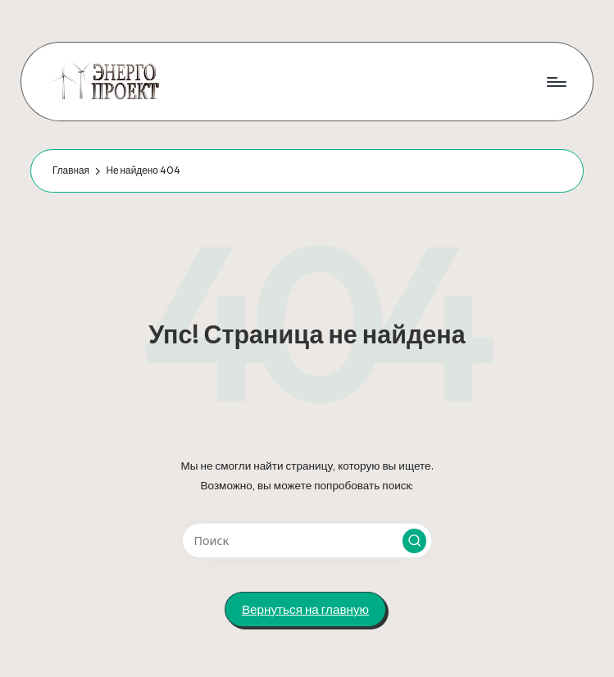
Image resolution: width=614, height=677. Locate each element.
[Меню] (555, 81)
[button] (415, 541)
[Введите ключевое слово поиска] (307, 540)
